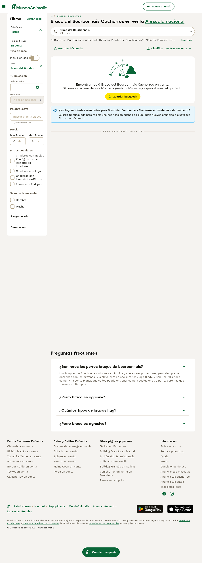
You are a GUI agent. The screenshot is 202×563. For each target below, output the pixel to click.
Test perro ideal (171, 516)
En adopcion (21, 60)
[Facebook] (164, 523)
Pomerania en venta (20, 491)
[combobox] (22, 193)
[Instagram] (171, 523)
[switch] (34, 83)
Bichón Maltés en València (117, 486)
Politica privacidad (172, 480)
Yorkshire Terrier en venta (24, 486)
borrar (37, 90)
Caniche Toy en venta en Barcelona (116, 502)
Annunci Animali (103, 535)
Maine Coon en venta (67, 496)
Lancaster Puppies (19, 541)
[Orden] (169, 48)
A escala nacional (164, 21)
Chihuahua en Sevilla (113, 491)
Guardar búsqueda (68, 48)
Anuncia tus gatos (172, 511)
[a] (39, 247)
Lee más (186, 40)
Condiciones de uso (173, 496)
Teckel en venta (17, 501)
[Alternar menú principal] (3, 6)
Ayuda (164, 486)
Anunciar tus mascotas (175, 501)
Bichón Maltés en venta (22, 480)
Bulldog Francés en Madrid (117, 480)
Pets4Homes (22, 535)
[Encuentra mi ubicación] (37, 193)
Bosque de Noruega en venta (73, 475)
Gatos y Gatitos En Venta (70, 470)
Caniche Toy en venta (21, 506)
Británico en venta (65, 480)
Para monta (21, 69)
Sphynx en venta (64, 486)
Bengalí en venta (64, 491)
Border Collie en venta (22, 496)
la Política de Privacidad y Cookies (40, 553)
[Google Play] (150, 538)
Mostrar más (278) (29, 173)
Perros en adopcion (112, 509)
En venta (19, 52)
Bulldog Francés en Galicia (117, 496)
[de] (20, 247)
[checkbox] (12, 107)
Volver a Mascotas (23, 26)
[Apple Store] (180, 538)
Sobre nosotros (171, 475)
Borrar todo (34, 18)
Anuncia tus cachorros (175, 506)
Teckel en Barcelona (113, 475)
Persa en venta (63, 501)
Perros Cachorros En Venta (25, 470)
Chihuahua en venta (20, 475)
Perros (15, 35)
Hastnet (39, 535)
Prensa (165, 491)
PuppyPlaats (57, 535)
